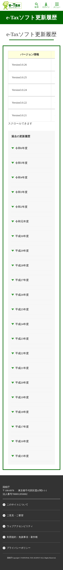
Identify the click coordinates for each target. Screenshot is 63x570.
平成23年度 (22, 338)
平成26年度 (22, 294)
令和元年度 (22, 221)
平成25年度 (22, 309)
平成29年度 (22, 250)
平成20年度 (22, 382)
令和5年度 (21, 162)
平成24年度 (22, 324)
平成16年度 (22, 441)
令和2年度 (21, 206)
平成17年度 (22, 426)
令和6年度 (21, 148)
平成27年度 (22, 280)
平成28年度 (22, 265)
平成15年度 (22, 456)
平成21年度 (22, 368)
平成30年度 (22, 236)
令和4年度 (21, 177)
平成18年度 (22, 411)
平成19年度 (22, 397)
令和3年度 (21, 192)
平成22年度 (22, 353)
